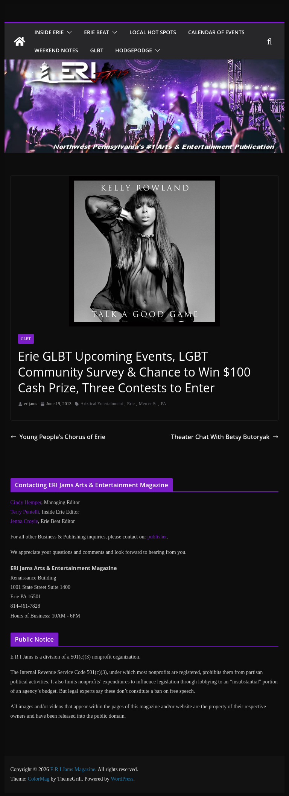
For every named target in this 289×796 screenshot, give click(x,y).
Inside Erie (51, 32)
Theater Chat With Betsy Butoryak (228, 436)
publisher (157, 537)
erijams (30, 403)
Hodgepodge (212, 50)
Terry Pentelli (25, 512)
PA (163, 403)
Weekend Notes (130, 50)
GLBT (173, 50)
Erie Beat (101, 32)
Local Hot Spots (160, 32)
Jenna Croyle (24, 521)
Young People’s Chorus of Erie (54, 436)
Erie (131, 403)
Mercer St (148, 403)
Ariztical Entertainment (102, 403)
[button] (71, 32)
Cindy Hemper (26, 502)
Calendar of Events (65, 50)
